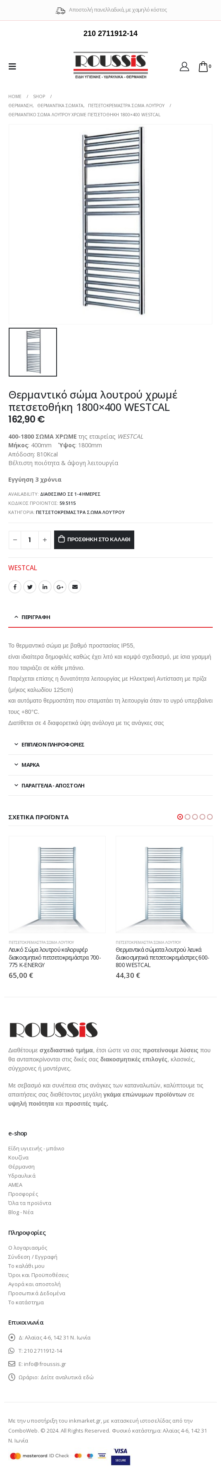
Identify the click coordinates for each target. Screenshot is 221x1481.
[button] (180, 817)
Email (74, 586)
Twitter (29, 586)
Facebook (14, 586)
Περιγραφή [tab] (35, 617)
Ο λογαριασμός (27, 1247)
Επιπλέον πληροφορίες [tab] (52, 744)
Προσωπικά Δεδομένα (36, 1293)
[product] (57, 884)
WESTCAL (22, 567)
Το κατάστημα (26, 1302)
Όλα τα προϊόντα (29, 1203)
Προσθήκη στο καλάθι (98, 539)
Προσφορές (23, 1194)
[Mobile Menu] (14, 66)
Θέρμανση (21, 1166)
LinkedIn (45, 586)
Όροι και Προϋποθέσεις (38, 1275)
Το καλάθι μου (26, 1266)
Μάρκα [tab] (30, 764)
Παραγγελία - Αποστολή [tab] (52, 785)
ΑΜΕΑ (15, 1184)
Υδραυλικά (22, 1175)
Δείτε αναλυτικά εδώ (67, 1377)
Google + (60, 586)
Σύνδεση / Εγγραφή (32, 1256)
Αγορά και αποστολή (34, 1284)
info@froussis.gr (45, 1364)
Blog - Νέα (20, 1212)
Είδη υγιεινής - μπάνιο (36, 1148)
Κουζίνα (18, 1157)
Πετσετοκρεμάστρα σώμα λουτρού (80, 512)
